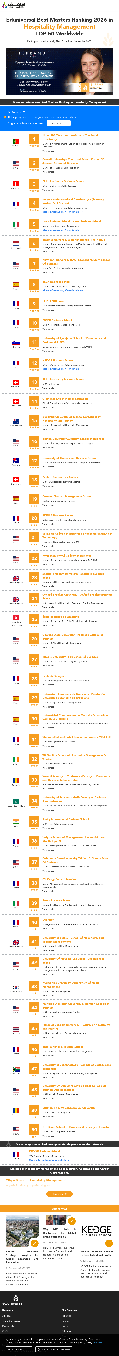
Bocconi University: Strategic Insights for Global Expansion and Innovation (22, 1257)
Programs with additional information (55, 117)
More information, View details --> (62, 212)
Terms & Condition (11, 1321)
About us (6, 1315)
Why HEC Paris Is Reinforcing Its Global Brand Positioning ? (59, 1233)
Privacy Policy (8, 1326)
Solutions (66, 1331)
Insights (65, 1321)
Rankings (66, 1315)
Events (65, 1326)
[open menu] (114, 5)
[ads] (59, 72)
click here (97, 1342)
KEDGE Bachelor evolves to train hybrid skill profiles (96, 1253)
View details (48, 151)
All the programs (16, 117)
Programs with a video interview (25, 123)
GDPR (5, 1331)
